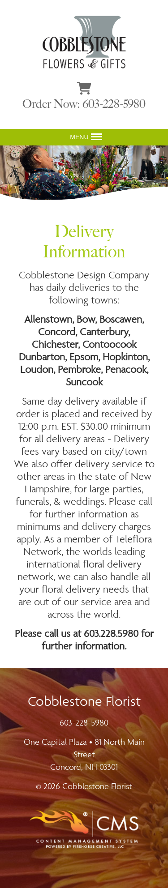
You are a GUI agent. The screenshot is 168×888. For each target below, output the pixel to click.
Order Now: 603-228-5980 (84, 104)
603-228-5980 (84, 722)
